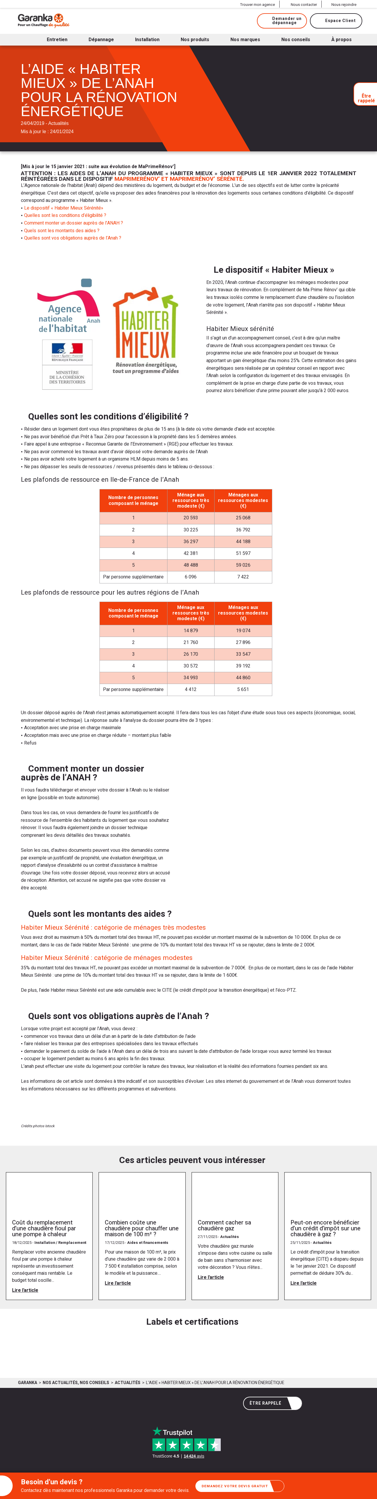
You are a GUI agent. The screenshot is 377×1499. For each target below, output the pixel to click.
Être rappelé (273, 1403)
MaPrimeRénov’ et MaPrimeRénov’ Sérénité (178, 179)
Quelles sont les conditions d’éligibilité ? (65, 215)
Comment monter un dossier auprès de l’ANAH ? (73, 223)
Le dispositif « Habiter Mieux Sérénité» (63, 208)
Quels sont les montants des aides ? (61, 230)
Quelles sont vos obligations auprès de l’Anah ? (72, 238)
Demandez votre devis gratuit (242, 1486)
